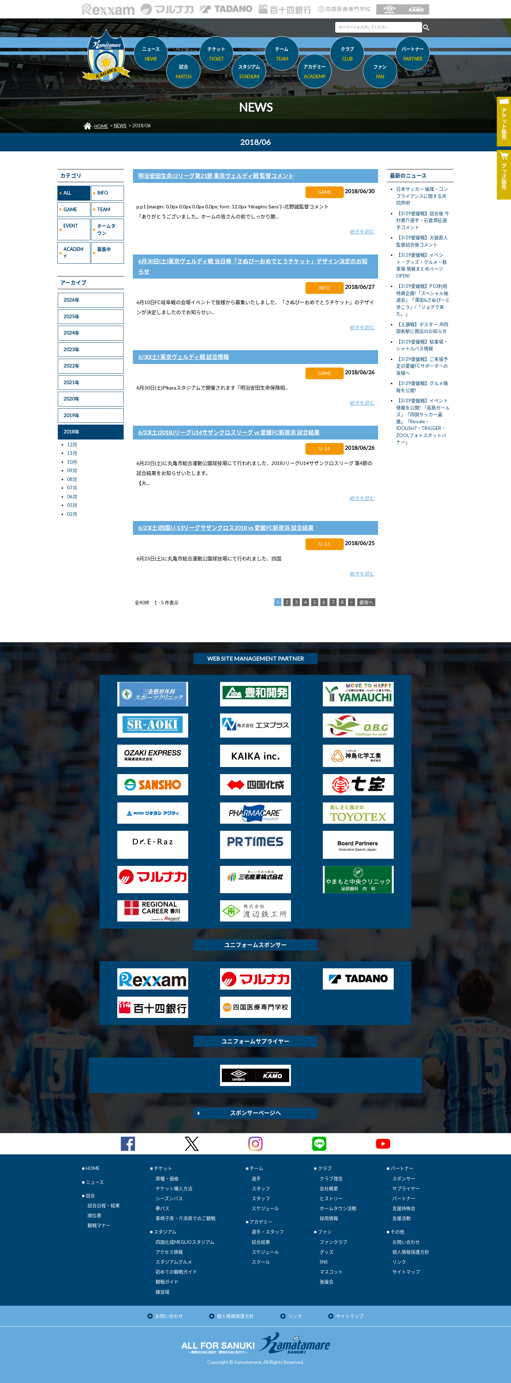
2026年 (71, 300)
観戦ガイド (167, 1281)
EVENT (70, 226)
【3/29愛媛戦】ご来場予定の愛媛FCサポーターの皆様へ (422, 366)
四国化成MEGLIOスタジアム (185, 1242)
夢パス (162, 1208)
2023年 (71, 349)
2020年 (71, 399)
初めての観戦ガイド (176, 1272)
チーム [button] (282, 55)
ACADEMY (73, 252)
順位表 (94, 1215)
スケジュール (265, 1208)
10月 (72, 462)
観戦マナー (99, 1225)
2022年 (71, 366)
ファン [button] (380, 73)
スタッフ (261, 1188)
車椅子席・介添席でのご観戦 (185, 1218)
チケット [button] (216, 55)
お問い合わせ (406, 1242)
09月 (72, 470)
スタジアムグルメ (174, 1262)
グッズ (326, 1252)
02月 (72, 514)
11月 (72, 453)
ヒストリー (331, 1198)
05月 (72, 505)
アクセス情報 (169, 1252)
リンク (399, 1262)
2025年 (71, 316)
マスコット (331, 1272)
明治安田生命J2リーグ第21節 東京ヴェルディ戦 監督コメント (216, 175)
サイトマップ (406, 1272)
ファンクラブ (333, 1242)
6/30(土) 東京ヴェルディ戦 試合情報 (183, 356)
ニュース (150, 55)
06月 (72, 496)
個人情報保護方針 (410, 1252)
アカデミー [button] (314, 73)
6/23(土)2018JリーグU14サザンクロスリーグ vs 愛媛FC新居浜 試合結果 (229, 432)
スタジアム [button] (249, 73)
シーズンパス (169, 1198)
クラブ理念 (331, 1178)
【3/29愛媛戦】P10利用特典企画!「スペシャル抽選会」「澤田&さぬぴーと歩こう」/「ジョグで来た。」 (423, 300)
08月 (72, 479)
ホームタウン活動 (338, 1208)
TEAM (103, 209)
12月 (72, 444)
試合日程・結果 (104, 1205)
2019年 (71, 415)
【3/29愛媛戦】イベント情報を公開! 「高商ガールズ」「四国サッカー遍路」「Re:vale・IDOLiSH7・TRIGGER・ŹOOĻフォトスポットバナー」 (423, 421)
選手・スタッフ (268, 1231)
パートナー (403, 1198)
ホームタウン (106, 229)
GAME (70, 209)
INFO (102, 193)
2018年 (71, 432)
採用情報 (329, 1218)
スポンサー (403, 1178)
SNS (324, 1262)
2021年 (71, 382)
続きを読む (362, 232)
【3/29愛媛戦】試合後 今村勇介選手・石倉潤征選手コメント (422, 220)
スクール (261, 1262)
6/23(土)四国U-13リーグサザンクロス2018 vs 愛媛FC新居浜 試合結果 (226, 527)
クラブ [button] (347, 55)
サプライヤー (406, 1188)
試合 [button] (183, 73)
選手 (256, 1178)
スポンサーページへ (255, 1112)
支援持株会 (403, 1208)
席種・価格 (167, 1178)
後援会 (326, 1281)
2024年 (71, 333)
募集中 (104, 249)
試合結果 (261, 1242)
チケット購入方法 (174, 1188)
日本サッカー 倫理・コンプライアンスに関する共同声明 (422, 196)
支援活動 (401, 1218)
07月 (72, 488)
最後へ (366, 602)
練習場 (162, 1292)
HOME (101, 126)
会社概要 (329, 1188)
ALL (67, 193)
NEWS (120, 125)
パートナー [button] (412, 55)
